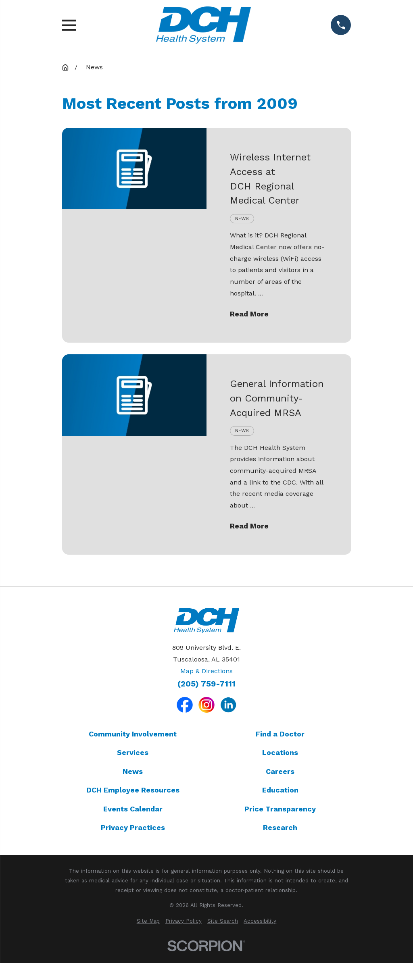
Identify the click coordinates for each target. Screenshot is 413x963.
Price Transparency (280, 809)
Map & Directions (206, 671)
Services (132, 752)
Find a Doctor (280, 734)
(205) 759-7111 (206, 684)
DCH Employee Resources (132, 790)
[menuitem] (148, 921)
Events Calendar (133, 809)
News (133, 771)
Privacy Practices (133, 827)
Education (280, 790)
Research (280, 827)
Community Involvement (133, 734)
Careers (280, 771)
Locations (280, 752)
